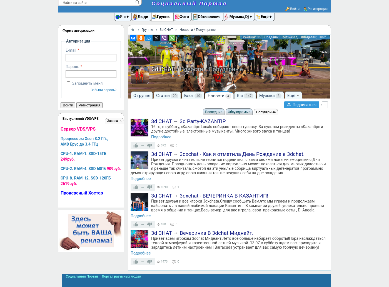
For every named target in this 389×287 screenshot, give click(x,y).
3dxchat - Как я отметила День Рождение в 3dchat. (242, 154)
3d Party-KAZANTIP (203, 121)
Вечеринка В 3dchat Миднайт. (216, 233)
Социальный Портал (189, 3)
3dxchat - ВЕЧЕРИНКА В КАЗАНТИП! (224, 196)
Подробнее (161, 137)
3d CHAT (161, 121)
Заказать (114, 121)
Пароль (72, 66)
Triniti (322, 37)
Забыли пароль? (103, 90)
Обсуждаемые (239, 112)
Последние (213, 112)
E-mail (71, 50)
